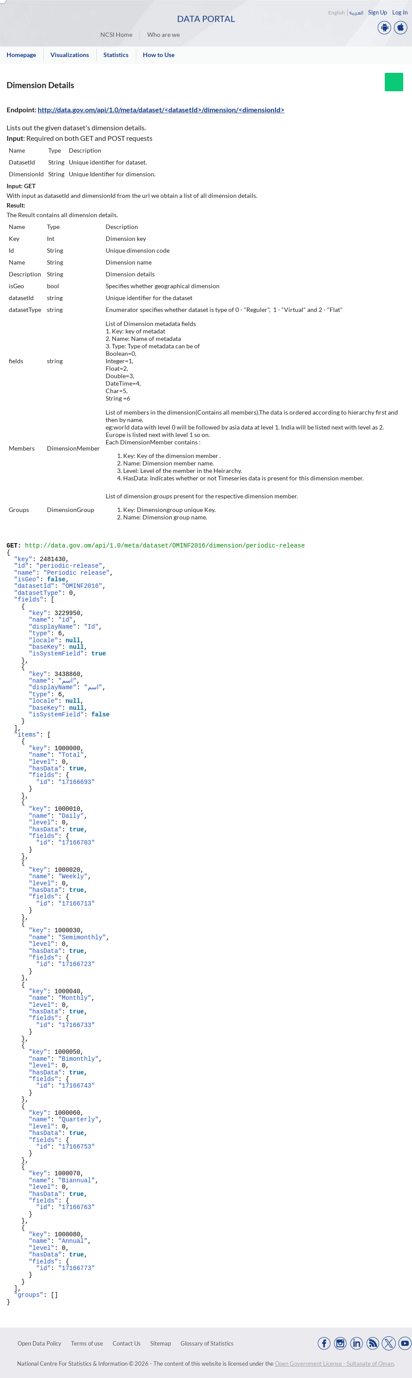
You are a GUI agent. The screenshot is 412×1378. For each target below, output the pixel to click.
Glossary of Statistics (207, 1343)
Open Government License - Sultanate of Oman (334, 1363)
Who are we (163, 34)
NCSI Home (116, 34)
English (336, 12)
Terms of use (87, 1343)
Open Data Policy (39, 1343)
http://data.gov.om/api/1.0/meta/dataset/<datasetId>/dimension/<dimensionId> (161, 109)
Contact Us (127, 1343)
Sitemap (160, 1343)
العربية (356, 12)
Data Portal (206, 18)
